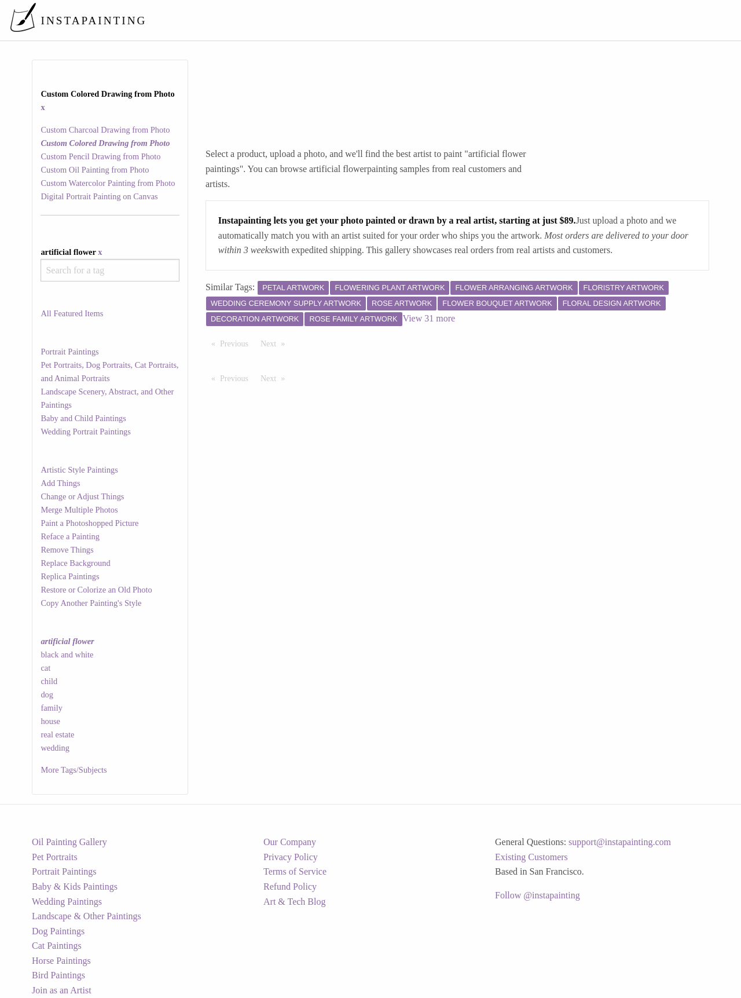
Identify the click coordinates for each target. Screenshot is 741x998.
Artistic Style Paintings (79, 469)
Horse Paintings (61, 961)
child (49, 681)
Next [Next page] (276, 343)
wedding (55, 747)
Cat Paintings (57, 946)
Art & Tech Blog (294, 901)
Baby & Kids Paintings (75, 886)
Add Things (60, 483)
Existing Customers (531, 857)
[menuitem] (489, 20)
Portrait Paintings (69, 351)
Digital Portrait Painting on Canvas (99, 196)
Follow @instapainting (537, 895)
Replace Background (75, 563)
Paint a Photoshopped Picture (89, 523)
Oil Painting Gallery (69, 842)
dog (47, 694)
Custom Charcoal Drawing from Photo (105, 129)
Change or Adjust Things (82, 496)
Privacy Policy (290, 857)
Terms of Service (295, 871)
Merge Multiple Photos (79, 509)
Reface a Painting (70, 536)
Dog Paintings (58, 931)
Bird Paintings (58, 975)
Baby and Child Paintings (83, 418)
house (50, 721)
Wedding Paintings (67, 901)
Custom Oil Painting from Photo (95, 169)
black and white (67, 654)
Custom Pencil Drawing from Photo (100, 156)
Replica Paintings (70, 576)
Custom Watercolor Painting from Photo (108, 183)
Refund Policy (290, 886)
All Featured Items (72, 313)
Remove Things (67, 549)
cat (45, 667)
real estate (57, 734)
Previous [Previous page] (237, 343)
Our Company (289, 842)
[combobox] (110, 270)
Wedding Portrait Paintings (86, 431)
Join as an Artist (61, 990)
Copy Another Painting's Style (91, 603)
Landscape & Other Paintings (86, 916)
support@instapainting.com (619, 842)
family (52, 707)
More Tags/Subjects (74, 769)
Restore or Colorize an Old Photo (96, 589)
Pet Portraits (55, 857)
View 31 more (429, 318)
